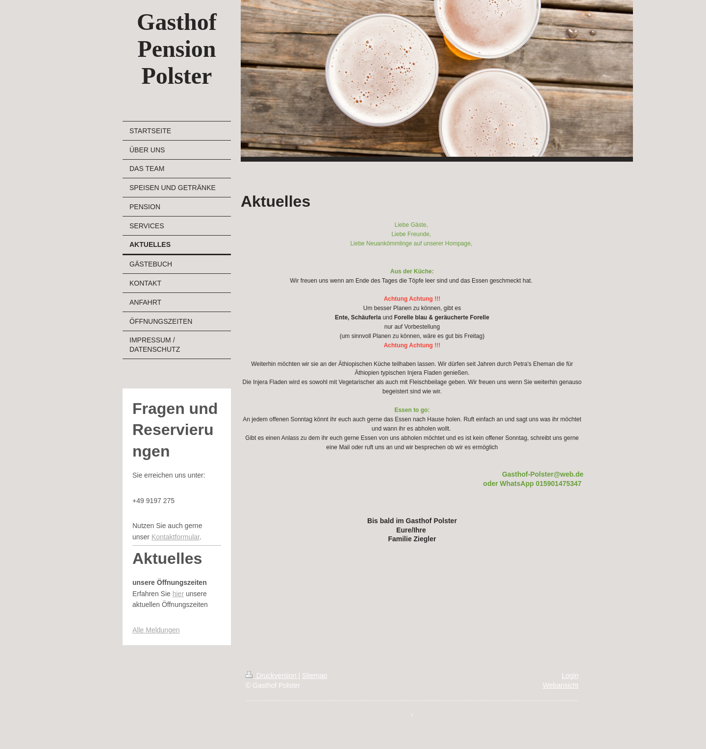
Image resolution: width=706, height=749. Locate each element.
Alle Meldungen (156, 630)
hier (178, 594)
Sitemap (314, 675)
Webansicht (561, 685)
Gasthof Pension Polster (177, 49)
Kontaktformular (175, 537)
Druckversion (272, 675)
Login (570, 675)
